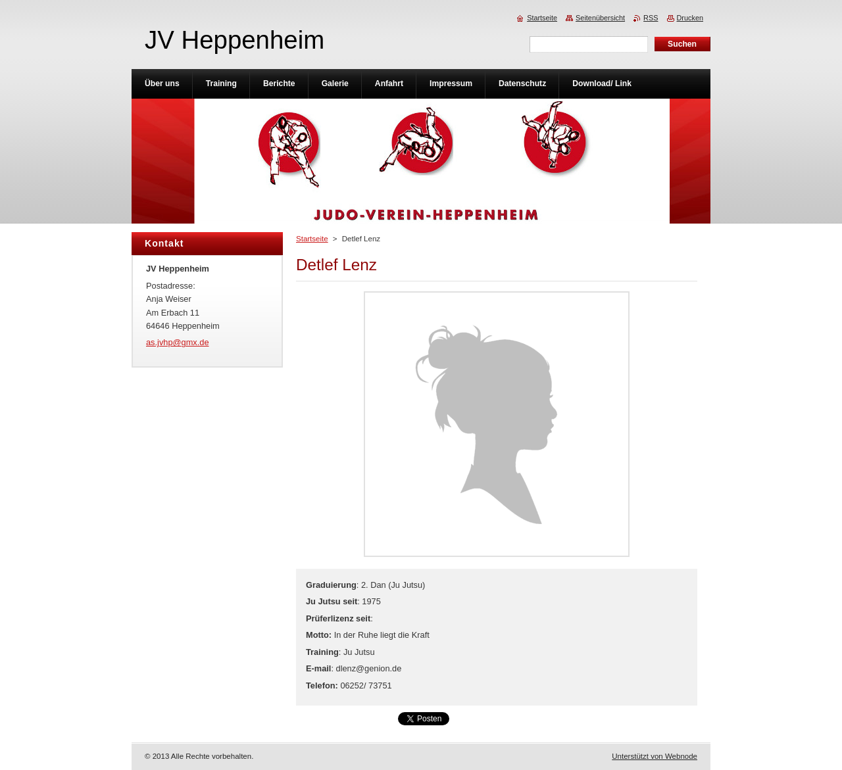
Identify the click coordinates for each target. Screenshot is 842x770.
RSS (650, 18)
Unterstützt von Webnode (654, 756)
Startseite (312, 239)
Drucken (690, 18)
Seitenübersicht (600, 18)
